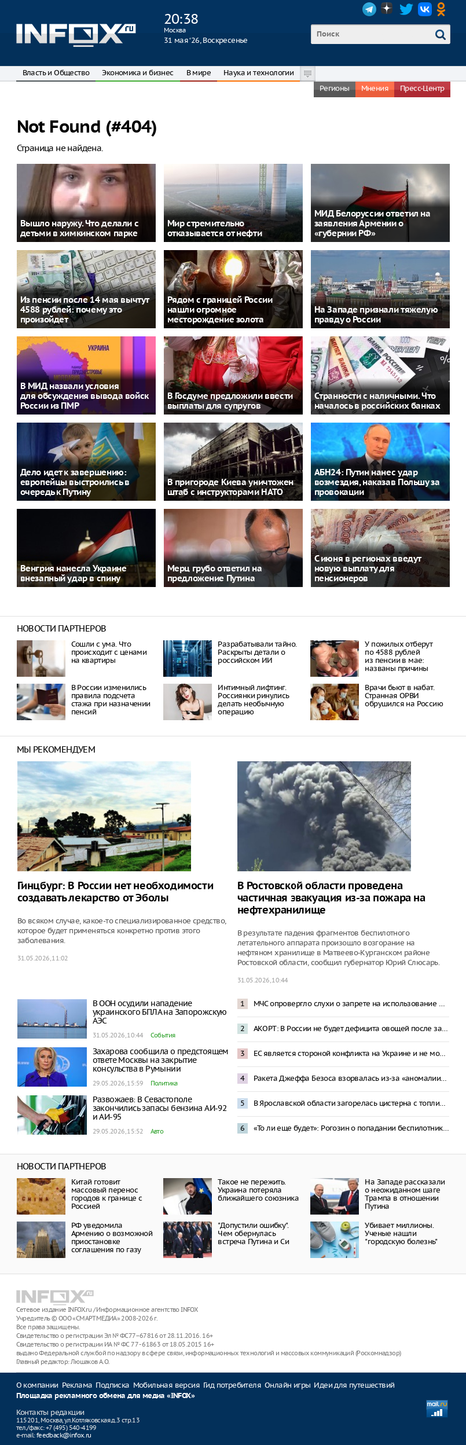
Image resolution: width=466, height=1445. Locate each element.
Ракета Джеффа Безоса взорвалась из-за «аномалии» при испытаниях (351, 1078)
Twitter (406, 9)
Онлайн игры (287, 1385)
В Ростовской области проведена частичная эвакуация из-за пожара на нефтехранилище (331, 898)
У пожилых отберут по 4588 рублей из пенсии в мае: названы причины (398, 656)
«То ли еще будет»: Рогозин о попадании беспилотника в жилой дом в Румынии (351, 1128)
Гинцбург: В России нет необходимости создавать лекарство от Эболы (115, 892)
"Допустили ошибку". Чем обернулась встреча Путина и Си (253, 1233)
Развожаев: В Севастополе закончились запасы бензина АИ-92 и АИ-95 (160, 1108)
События (163, 1035)
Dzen (388, 9)
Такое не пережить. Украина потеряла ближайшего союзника (258, 1190)
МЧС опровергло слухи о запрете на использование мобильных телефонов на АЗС (351, 1003)
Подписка (112, 1385)
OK (443, 9)
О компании (37, 1385)
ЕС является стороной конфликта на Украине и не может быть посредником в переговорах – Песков (351, 1053)
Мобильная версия (166, 1385)
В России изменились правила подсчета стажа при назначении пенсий (111, 700)
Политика (164, 1083)
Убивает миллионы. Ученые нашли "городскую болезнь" (401, 1233)
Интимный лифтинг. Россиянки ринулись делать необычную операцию (253, 700)
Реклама (77, 1385)
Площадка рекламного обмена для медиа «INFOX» (105, 1396)
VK (425, 9)
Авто (157, 1131)
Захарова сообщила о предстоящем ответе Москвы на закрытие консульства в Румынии (161, 1060)
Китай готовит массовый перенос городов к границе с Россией (106, 1194)
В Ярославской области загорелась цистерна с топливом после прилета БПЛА (351, 1103)
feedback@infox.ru (63, 1435)
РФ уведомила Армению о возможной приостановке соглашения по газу (112, 1237)
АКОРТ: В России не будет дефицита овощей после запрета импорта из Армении (351, 1028)
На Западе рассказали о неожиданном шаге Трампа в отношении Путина (405, 1194)
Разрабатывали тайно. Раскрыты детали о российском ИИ (257, 652)
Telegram (369, 9)
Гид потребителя (232, 1385)
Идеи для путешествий (354, 1385)
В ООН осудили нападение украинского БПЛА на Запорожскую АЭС (160, 1012)
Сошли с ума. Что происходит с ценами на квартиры (109, 652)
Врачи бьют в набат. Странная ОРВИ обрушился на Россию (404, 696)
